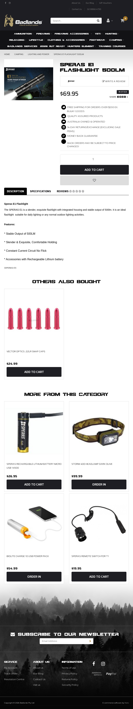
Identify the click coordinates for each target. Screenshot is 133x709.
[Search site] (98, 21)
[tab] (15, 191)
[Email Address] (63, 641)
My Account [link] (10, 667)
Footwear (98, 40)
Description (15, 191)
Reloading (17, 40)
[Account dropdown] (110, 20)
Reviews (70, 191)
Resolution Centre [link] (14, 679)
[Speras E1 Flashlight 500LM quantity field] (94, 159)
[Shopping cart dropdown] (122, 20)
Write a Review (113, 81)
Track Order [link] (11, 673)
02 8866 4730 (94, 9)
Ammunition (24, 33)
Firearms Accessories (73, 33)
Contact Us (77, 9)
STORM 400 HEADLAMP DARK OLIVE (92, 464)
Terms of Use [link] (69, 667)
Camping (116, 40)
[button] (94, 180)
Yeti (99, 33)
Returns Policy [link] (70, 679)
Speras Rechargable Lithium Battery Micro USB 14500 (34, 466)
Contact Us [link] (39, 679)
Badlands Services (22, 46)
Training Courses (112, 46)
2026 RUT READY (52, 46)
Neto (127, 703)
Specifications (40, 191)
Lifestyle (37, 40)
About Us (76, 3)
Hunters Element (82, 46)
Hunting (112, 33)
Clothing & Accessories (67, 40)
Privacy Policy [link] (69, 673)
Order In (99, 484)
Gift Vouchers (105, 3)
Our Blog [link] (38, 673)
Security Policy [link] (70, 684)
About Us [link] (38, 667)
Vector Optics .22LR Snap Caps (26, 351)
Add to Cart (94, 169)
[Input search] (73, 21)
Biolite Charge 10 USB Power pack (28, 556)
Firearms (44, 33)
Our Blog (90, 3)
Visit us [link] (36, 684)
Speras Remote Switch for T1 (90, 556)
